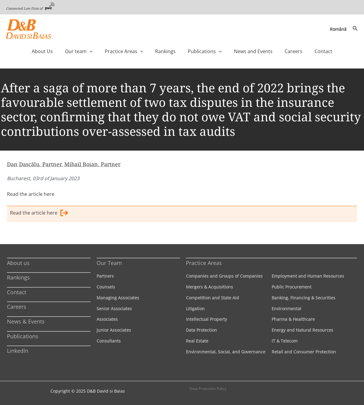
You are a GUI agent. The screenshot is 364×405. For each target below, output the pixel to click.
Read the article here (30, 193)
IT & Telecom (285, 340)
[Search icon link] (355, 29)
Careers (16, 306)
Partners (105, 276)
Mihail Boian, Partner (92, 164)
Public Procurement (291, 286)
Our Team (109, 262)
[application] (105, 51)
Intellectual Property (206, 319)
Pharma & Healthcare (293, 319)
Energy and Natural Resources (302, 330)
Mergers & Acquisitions (209, 286)
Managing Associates (118, 297)
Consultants (109, 340)
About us (18, 262)
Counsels (106, 286)
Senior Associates (114, 308)
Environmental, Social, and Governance (225, 351)
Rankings (18, 277)
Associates (107, 319)
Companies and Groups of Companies (224, 276)
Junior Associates (114, 330)
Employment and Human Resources (308, 276)
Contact (16, 291)
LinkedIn (17, 350)
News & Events (26, 321)
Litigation (195, 308)
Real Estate (197, 340)
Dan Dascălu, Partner (34, 164)
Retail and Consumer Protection (304, 351)
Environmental (286, 308)
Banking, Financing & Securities (303, 297)
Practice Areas (204, 262)
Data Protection (201, 330)
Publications (22, 336)
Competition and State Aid (212, 297)
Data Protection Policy (208, 388)
